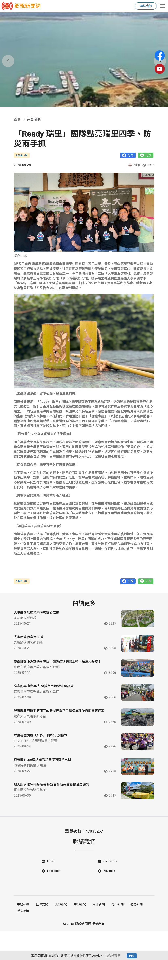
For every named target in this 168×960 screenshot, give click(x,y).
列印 (134, 165)
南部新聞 (96, 934)
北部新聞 (59, 934)
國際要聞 (41, 934)
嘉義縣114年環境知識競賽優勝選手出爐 (46, 783)
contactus (110, 891)
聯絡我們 (146, 6)
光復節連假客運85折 (30, 641)
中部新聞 (77, 934)
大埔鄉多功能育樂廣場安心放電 (39, 613)
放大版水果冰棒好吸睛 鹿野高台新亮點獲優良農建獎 (56, 811)
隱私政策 (23, 940)
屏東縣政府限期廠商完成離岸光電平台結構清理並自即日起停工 (61, 729)
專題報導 (23, 934)
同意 (132, 955)
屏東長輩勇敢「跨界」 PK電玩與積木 (44, 755)
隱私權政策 (113, 955)
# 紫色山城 (21, 155)
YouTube (109, 901)
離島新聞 (132, 934)
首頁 (17, 119)
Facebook (54, 901)
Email (51, 891)
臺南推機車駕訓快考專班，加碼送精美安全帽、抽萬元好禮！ (59, 672)
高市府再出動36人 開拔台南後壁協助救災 (47, 698)
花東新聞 (114, 934)
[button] (78, 102)
